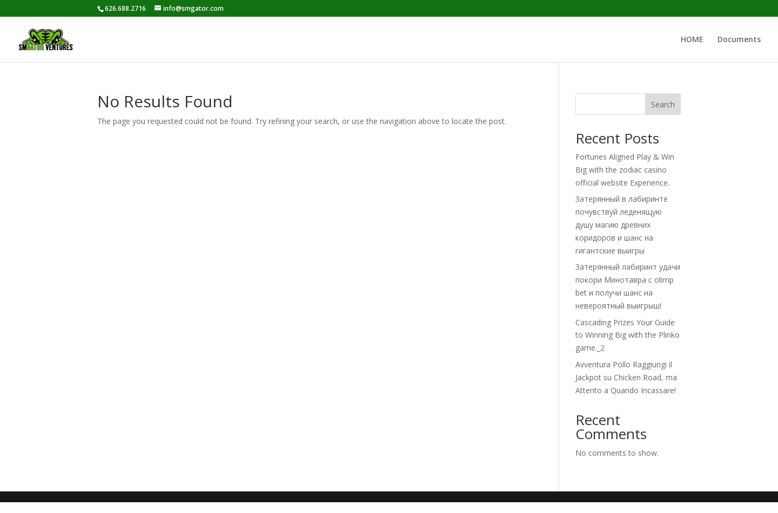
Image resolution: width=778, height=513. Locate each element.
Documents (739, 40)
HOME (692, 40)
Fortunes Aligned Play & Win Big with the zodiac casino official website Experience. (624, 170)
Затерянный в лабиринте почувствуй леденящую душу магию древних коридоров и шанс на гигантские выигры (621, 224)
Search (663, 104)
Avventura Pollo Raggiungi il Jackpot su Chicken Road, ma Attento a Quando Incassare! (626, 377)
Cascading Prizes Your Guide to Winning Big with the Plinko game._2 (627, 335)
